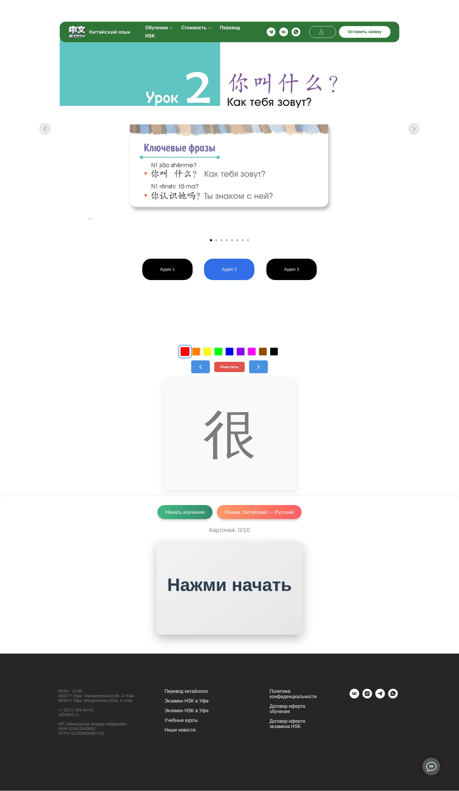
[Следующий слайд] (414, 129)
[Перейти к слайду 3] (221, 240)
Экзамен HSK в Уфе (187, 701)
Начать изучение (184, 512)
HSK (150, 17)
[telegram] (271, 13)
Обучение (156, 8)
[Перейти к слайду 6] (237, 240)
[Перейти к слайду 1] (211, 240)
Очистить (229, 367)
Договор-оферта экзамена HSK (287, 724)
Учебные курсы (181, 720)
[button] (365, 13)
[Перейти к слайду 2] (216, 240)
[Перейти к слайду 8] (248, 240)
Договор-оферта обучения (287, 709)
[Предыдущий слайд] (45, 129)
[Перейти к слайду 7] (243, 240)
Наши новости (180, 730)
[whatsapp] (296, 13)
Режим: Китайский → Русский (260, 512)
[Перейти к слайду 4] (227, 240)
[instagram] (367, 697)
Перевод (230, 8)
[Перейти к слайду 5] (232, 240)
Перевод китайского (186, 691)
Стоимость (194, 8)
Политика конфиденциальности (293, 694)
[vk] (283, 13)
